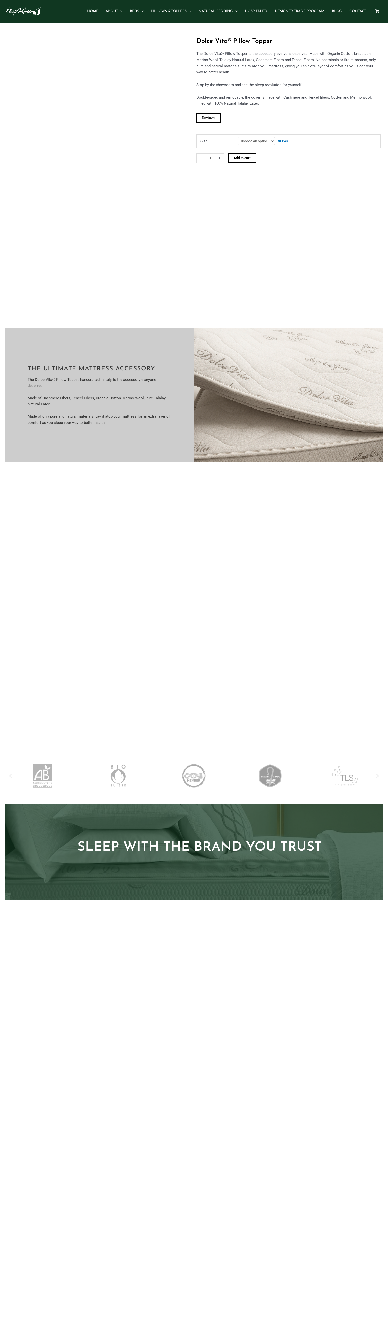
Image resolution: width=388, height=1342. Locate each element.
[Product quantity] (211, 154)
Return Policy (254, 1245)
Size (204, 136)
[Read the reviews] (208, 113)
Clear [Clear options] (284, 137)
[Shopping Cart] (377, 9)
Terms (235, 1245)
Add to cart (243, 154)
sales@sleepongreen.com (207, 1316)
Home (128, 1245)
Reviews (209, 113)
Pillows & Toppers (175, 1245)
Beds (153, 1245)
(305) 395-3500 (171, 1316)
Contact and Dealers (210, 1245)
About (141, 1245)
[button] (10, 624)
